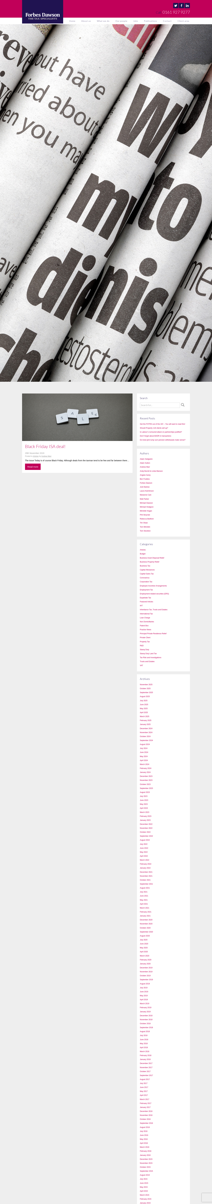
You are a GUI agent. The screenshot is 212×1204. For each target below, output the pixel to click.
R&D (142, 646)
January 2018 (145, 1059)
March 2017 (144, 1099)
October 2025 (145, 689)
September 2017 (146, 1075)
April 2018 (144, 1047)
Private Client (145, 638)
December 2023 (146, 776)
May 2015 (144, 1187)
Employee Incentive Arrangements (153, 586)
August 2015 (145, 1175)
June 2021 (144, 896)
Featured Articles (146, 602)
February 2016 (145, 1151)
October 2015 (145, 1167)
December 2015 (146, 1159)
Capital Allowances (147, 570)
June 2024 (144, 752)
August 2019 (145, 984)
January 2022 (145, 868)
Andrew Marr (46, 456)
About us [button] (86, 21)
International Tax (146, 614)
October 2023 (145, 784)
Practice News (145, 630)
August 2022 (145, 840)
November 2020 (146, 924)
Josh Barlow (144, 487)
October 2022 (145, 832)
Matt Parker (144, 499)
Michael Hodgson (147, 507)
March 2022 (144, 860)
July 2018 (143, 1035)
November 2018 (146, 1020)
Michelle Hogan (146, 511)
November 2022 (146, 828)
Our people (121, 21)
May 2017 (144, 1091)
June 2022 (144, 848)
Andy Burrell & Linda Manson (151, 471)
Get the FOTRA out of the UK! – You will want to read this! (162, 424)
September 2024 (146, 740)
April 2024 (144, 760)
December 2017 (146, 1063)
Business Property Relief (149, 562)
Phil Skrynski (145, 515)
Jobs (135, 21)
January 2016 (145, 1155)
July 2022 (143, 844)
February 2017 (145, 1103)
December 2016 (146, 1111)
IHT (141, 606)
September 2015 (146, 1171)
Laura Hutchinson (147, 491)
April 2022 (144, 856)
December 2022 (146, 824)
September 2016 (146, 1123)
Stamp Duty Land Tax (148, 654)
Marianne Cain (145, 495)
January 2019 (145, 1012)
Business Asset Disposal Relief (152, 558)
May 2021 (144, 900)
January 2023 (145, 820)
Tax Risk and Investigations (150, 658)
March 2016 (144, 1147)
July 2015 (143, 1179)
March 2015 (144, 1195)
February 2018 (145, 1055)
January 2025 (145, 724)
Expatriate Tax (145, 598)
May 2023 (144, 804)
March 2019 (144, 1004)
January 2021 (145, 916)
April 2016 (144, 1143)
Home (72, 21)
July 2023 (143, 796)
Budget (142, 554)
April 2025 (144, 712)
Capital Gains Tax (147, 574)
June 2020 (144, 944)
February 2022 (145, 864)
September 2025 (146, 692)
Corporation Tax (146, 582)
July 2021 (143, 892)
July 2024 (143, 748)
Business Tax (145, 566)
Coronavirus (144, 578)
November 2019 (146, 972)
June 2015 (144, 1183)
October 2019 (145, 976)
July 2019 (143, 988)
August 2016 (145, 1127)
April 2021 (144, 904)
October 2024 (145, 736)
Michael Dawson (146, 503)
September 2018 (146, 1028)
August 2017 (145, 1079)
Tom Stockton (145, 531)
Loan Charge (145, 618)
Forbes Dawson (146, 483)
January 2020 (145, 964)
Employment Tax (146, 590)
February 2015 (145, 1199)
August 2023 (145, 792)
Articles (36, 456)
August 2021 (145, 888)
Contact (167, 21)
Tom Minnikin (145, 527)
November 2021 (146, 876)
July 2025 (143, 701)
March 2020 (144, 956)
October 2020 (145, 928)
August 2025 (145, 696)
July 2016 (143, 1131)
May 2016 (144, 1139)
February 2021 (145, 912)
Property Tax (145, 642)
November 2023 (146, 780)
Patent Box (144, 626)
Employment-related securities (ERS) (154, 594)
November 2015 (146, 1163)
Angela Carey (145, 475)
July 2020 (143, 940)
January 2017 (145, 1107)
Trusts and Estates (147, 661)
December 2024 (146, 728)
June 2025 (144, 705)
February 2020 (145, 960)
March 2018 (144, 1051)
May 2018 (144, 1044)
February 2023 (145, 816)
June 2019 (144, 992)
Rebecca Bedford (147, 519)
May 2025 (144, 709)
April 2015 (144, 1191)
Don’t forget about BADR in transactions (155, 436)
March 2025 (144, 716)
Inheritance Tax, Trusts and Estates (153, 610)
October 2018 (145, 1024)
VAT (141, 665)
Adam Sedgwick (146, 459)
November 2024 (146, 732)
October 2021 (145, 880)
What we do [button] (103, 21)
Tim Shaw (144, 523)
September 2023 (146, 788)
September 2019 (146, 980)
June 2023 (144, 800)
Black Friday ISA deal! (45, 446)
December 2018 (146, 1016)
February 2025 (145, 720)
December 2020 (146, 920)
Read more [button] (32, 466)
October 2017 (145, 1071)
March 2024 (144, 764)
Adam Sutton (145, 463)
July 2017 (143, 1083)
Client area (183, 21)
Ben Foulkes (145, 479)
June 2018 (144, 1040)
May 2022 (144, 852)
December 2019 (146, 968)
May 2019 (144, 996)
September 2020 (146, 932)
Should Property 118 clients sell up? (154, 428)
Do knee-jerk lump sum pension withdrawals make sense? (162, 440)
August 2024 (145, 744)
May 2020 (144, 948)
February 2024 (145, 768)
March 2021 (144, 908)
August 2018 (145, 1031)
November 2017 (146, 1067)
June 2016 (144, 1135)
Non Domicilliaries (147, 622)
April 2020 (144, 952)
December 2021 (146, 872)
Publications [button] (150, 21)
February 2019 (145, 1008)
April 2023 (144, 808)
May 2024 (144, 756)
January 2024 (145, 772)
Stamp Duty (144, 650)
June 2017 (144, 1087)
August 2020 (145, 936)
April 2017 (144, 1095)
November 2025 (146, 685)
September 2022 (146, 836)
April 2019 (144, 1000)
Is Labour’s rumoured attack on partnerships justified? (161, 432)
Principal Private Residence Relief (153, 634)
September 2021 (146, 884)
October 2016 (145, 1119)
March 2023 (144, 812)
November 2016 (146, 1115)
